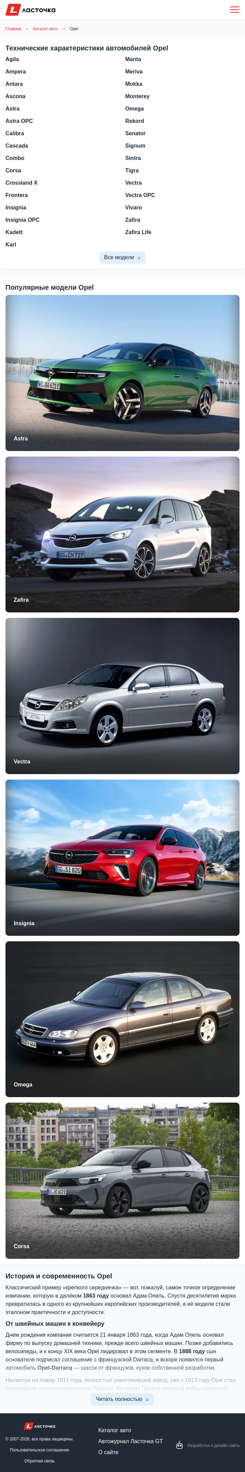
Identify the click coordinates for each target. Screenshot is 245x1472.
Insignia (24, 923)
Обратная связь (39, 1461)
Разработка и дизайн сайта (214, 1445)
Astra (21, 438)
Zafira (21, 600)
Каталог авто (45, 28)
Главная (13, 28)
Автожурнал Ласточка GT (130, 1441)
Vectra (22, 761)
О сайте (108, 1452)
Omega (23, 1085)
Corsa (21, 1246)
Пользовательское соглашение (39, 1450)
